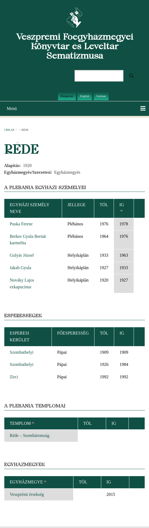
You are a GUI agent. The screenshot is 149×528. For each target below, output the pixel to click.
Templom (22, 423)
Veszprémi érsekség (27, 494)
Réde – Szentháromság (29, 435)
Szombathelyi (21, 352)
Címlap (9, 129)
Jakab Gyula (20, 267)
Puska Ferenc (21, 224)
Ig (109, 482)
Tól (104, 204)
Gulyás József (22, 255)
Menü (12, 108)
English (84, 96)
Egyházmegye (28, 482)
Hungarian (67, 96)
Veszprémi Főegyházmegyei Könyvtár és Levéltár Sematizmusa (74, 46)
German (101, 96)
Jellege (76, 204)
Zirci (14, 377)
